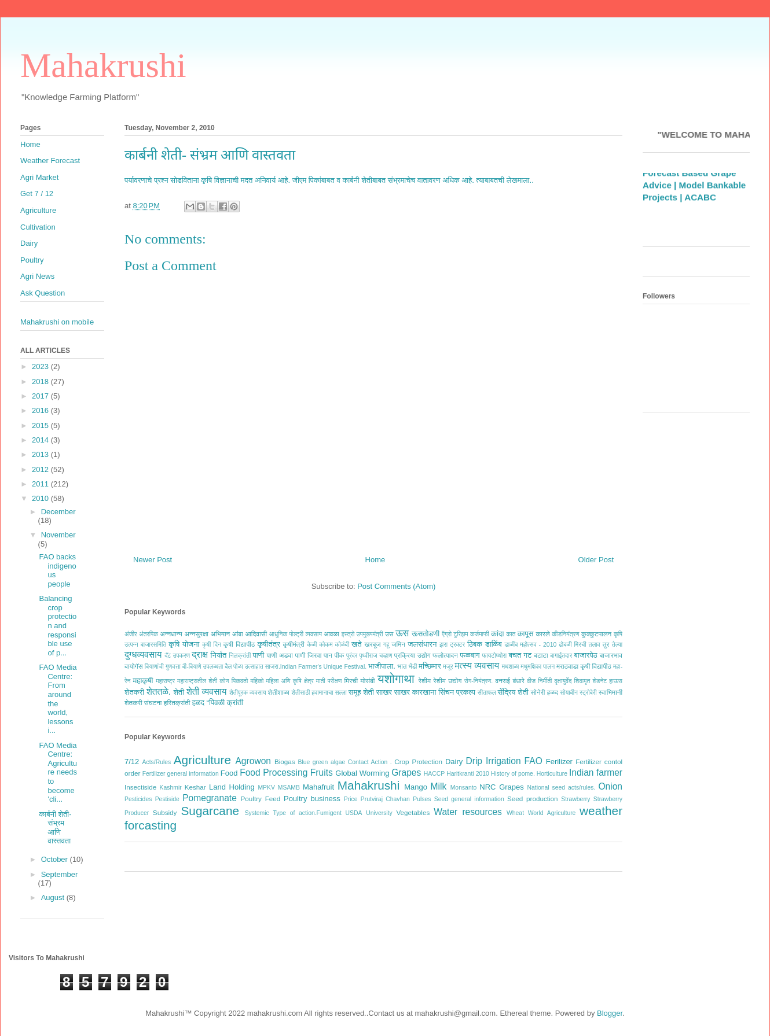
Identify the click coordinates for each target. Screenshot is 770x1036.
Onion (610, 786)
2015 (41, 425)
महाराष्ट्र (165, 681)
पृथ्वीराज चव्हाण (375, 655)
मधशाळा (510, 666)
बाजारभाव (611, 655)
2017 (41, 396)
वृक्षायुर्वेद (563, 681)
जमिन (398, 644)
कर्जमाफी (479, 634)
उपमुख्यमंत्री (370, 634)
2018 (41, 381)
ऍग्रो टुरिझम (455, 634)
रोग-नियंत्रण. (478, 681)
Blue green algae (322, 762)
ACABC (700, 209)
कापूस (526, 633)
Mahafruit (318, 787)
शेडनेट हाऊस (607, 681)
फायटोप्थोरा (494, 655)
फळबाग (469, 655)
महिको (256, 681)
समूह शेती (361, 692)
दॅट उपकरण (177, 655)
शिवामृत (582, 681)
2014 (41, 440)
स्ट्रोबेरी (588, 693)
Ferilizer (559, 761)
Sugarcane (210, 810)
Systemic (257, 813)
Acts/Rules (156, 762)
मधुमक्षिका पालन (537, 666)
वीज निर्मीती (539, 681)
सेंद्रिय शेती (513, 692)
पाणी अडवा (279, 655)
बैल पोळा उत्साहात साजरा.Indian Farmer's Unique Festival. (295, 666)
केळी (312, 644)
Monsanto (463, 787)
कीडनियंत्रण (565, 634)
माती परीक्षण (329, 681)
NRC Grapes (501, 787)
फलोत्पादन (445, 655)
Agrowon (253, 761)
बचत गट (519, 655)
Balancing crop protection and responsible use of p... (57, 625)
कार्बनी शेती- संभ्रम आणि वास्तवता (209, 155)
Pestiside (167, 799)
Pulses (422, 799)
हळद (198, 702)
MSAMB (289, 787)
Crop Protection (418, 761)
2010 (41, 498)
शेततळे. (158, 691)
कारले (542, 633)
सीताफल (487, 693)
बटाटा (541, 655)
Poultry (31, 260)
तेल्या (617, 644)
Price (351, 799)
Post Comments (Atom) (396, 586)
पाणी (258, 655)
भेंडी (413, 666)
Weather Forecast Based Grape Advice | (689, 185)
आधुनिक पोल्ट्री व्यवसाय (295, 634)
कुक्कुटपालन (596, 633)
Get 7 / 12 (36, 193)
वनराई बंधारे (509, 680)
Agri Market (39, 177)
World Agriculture (552, 813)
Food (229, 773)
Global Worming (362, 773)
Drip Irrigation (492, 761)
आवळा (331, 633)
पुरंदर (351, 655)
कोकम (325, 644)
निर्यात (219, 655)
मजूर (448, 666)
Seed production (532, 798)
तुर (606, 644)
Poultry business (312, 798)
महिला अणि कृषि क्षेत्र (289, 681)
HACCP (434, 773)
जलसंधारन (422, 644)
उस (389, 633)
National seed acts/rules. (561, 787)
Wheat (515, 813)
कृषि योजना (183, 644)
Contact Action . (370, 762)
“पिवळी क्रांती (225, 702)
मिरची (351, 680)
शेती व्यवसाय (206, 691)
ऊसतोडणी (425, 633)
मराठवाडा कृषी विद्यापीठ (583, 666)
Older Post (596, 559)
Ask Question (42, 293)
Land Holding (232, 787)
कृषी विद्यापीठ (239, 644)
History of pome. (513, 773)
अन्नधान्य (171, 633)
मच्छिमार (430, 666)
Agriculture (202, 759)
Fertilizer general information (180, 773)
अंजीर (130, 634)
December (58, 511)
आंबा (237, 633)
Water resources (468, 812)
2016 (41, 410)
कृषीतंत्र (269, 644)
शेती (178, 692)
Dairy (454, 761)
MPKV (266, 787)
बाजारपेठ (585, 655)
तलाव (594, 644)
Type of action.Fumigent (307, 813)
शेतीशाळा (278, 692)
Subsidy (165, 812)
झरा (443, 644)
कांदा (497, 633)
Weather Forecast (50, 160)
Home (375, 559)
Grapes (406, 772)
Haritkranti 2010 (467, 773)
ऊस (402, 633)
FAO (533, 761)
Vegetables (413, 812)
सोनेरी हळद (544, 692)
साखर (384, 692)
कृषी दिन (211, 644)
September (59, 874)
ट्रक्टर (457, 644)
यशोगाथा (396, 678)
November (58, 534)
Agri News (37, 276)
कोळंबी (342, 644)
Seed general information (469, 799)
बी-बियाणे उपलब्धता (202, 666)
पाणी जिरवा (308, 655)
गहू (386, 644)
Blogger (609, 1013)
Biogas (284, 761)
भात (401, 666)
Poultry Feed (261, 798)
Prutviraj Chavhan (385, 799)
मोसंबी (368, 680)
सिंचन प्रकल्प (456, 692)
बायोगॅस (133, 666)
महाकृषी (143, 680)
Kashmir (171, 787)
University (379, 813)
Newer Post (152, 559)
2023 (41, 366)
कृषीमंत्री (294, 644)
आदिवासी (256, 633)
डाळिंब (493, 644)
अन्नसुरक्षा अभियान (207, 633)
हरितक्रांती (177, 702)
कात (510, 634)
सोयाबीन (569, 693)
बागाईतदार (561, 655)
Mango (415, 787)
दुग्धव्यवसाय (143, 654)
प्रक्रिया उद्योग (412, 655)
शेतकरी (134, 692)
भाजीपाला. (381, 666)
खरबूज (372, 644)
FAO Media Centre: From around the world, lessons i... (57, 699)
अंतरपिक (148, 634)
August (54, 897)
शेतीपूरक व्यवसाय (247, 693)
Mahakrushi (103, 65)
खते (356, 644)
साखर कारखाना (415, 692)
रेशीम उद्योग (448, 680)
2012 (41, 469)
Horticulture (552, 773)
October (55, 859)
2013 (41, 454)
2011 (41, 484)
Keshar (195, 787)
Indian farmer (595, 772)
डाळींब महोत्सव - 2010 (530, 644)
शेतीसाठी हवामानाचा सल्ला (319, 693)
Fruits (321, 772)
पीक (339, 655)
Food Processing (273, 772)
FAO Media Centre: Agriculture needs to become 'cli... (58, 772)
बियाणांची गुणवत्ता (163, 666)
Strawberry (575, 799)
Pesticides (138, 799)
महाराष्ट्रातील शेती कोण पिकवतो (212, 681)
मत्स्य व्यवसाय (476, 665)
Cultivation (38, 227)
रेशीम (425, 680)
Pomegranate (209, 798)
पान (328, 655)
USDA (354, 813)
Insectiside (140, 787)
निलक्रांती (240, 655)
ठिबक (474, 644)
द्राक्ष (200, 654)
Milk (439, 786)
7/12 (131, 761)
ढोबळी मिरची (572, 644)
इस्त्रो (348, 634)
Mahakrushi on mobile (57, 322)
